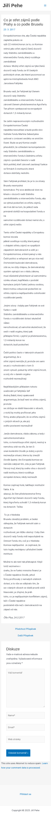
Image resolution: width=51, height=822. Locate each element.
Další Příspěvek (25, 635)
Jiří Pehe (13, 5)
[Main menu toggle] (45, 5)
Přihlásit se (25, 794)
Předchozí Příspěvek (25, 629)
